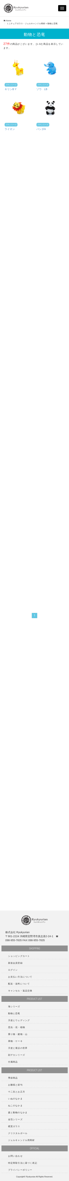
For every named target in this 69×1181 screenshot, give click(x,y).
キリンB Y (10, 90)
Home (7, 20)
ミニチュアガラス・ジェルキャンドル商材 (26, 23)
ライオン (10, 130)
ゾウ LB (41, 90)
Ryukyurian (31, 1177)
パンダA (41, 130)
